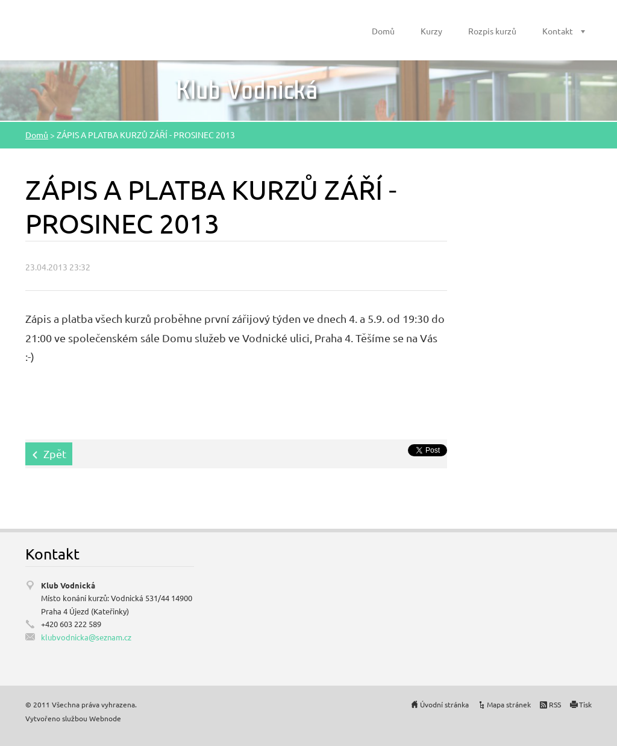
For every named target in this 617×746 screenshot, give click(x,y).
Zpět (54, 453)
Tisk (585, 704)
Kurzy (431, 30)
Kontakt (557, 30)
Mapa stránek (509, 704)
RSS (555, 704)
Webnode (105, 718)
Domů (383, 30)
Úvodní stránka (444, 704)
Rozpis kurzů (492, 30)
